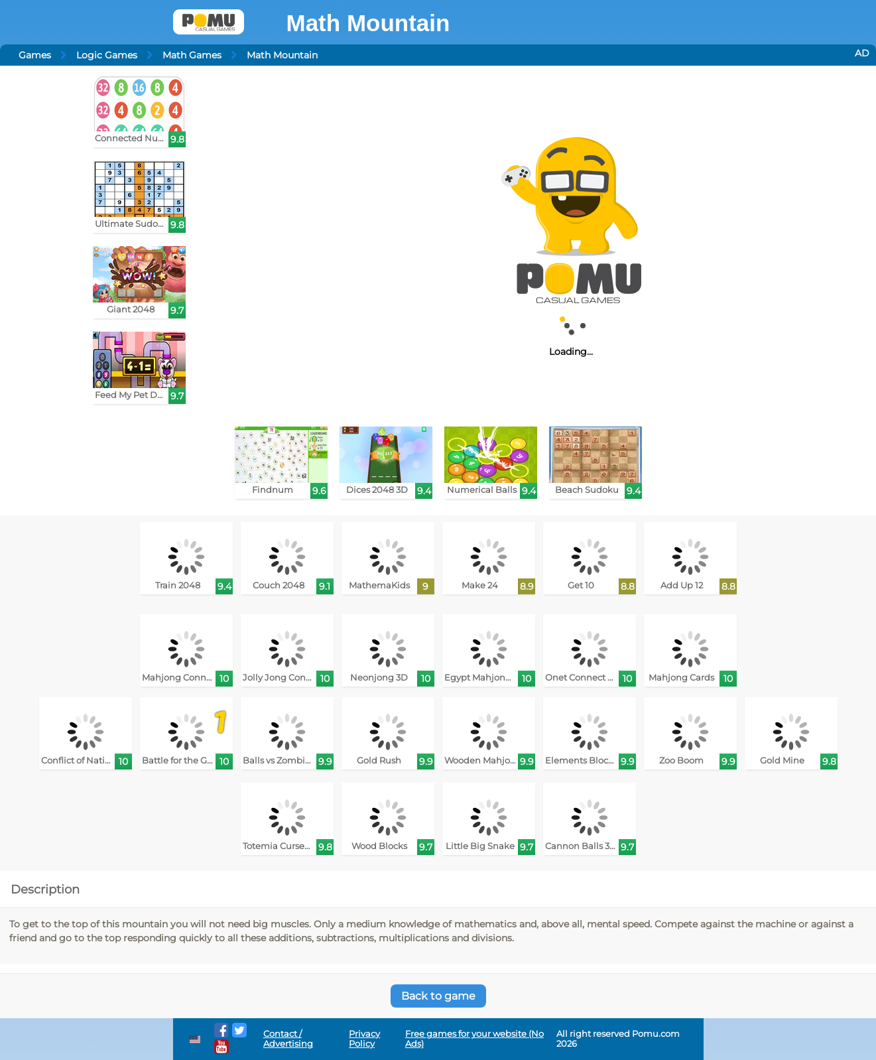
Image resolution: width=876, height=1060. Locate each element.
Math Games (191, 55)
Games (35, 55)
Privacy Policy (364, 1039)
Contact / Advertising (288, 1039)
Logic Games (106, 55)
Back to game (438, 996)
